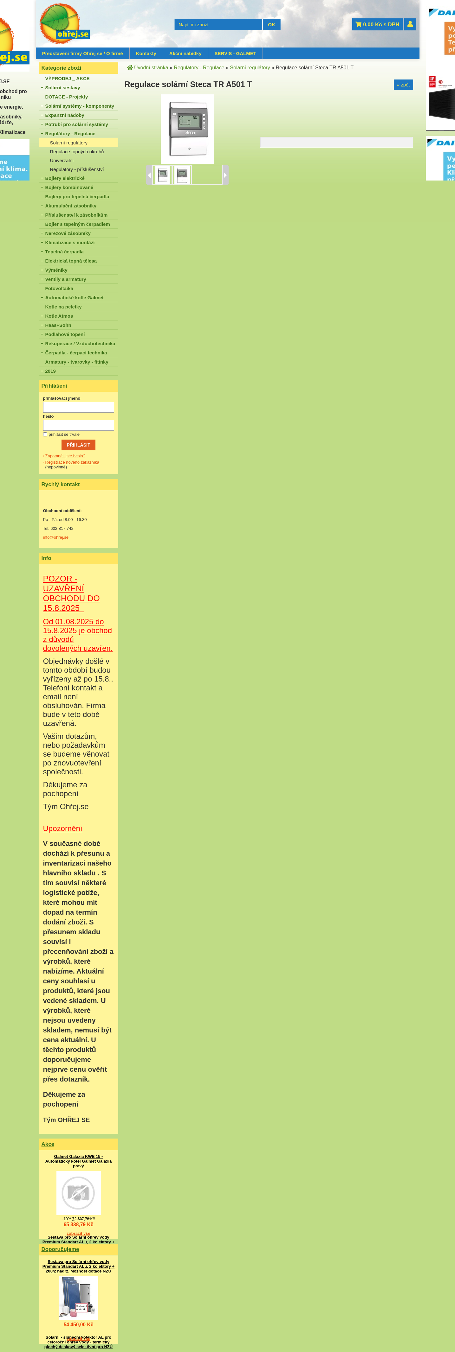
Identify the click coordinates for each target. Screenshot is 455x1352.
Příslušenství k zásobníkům (76, 215)
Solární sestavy (62, 87)
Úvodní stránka (151, 67)
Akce (48, 1144)
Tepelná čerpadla (64, 251)
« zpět (403, 84)
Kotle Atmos (59, 316)
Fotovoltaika (59, 288)
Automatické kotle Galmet (74, 297)
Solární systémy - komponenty (79, 106)
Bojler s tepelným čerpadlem (77, 224)
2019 (50, 371)
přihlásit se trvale (64, 434)
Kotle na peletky (63, 306)
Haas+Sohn (58, 325)
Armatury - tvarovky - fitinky (76, 362)
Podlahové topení (65, 334)
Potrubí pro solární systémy (76, 124)
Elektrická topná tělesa (71, 260)
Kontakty (146, 53)
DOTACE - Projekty (66, 96)
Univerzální (62, 160)
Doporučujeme (60, 1249)
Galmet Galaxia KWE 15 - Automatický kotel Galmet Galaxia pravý (78, 1161)
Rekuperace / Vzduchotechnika (80, 343)
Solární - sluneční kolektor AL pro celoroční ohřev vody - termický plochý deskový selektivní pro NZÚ (78, 1342)
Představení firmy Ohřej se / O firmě (82, 53)
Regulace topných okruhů (77, 151)
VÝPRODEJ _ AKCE (67, 78)
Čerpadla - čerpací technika (76, 352)
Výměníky (56, 270)
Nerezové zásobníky (68, 233)
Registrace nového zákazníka (72, 462)
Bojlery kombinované (69, 187)
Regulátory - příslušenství (77, 169)
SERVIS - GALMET (235, 53)
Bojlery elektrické (65, 178)
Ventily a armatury (65, 279)
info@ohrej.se (55, 537)
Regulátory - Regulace (70, 133)
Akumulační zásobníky (71, 205)
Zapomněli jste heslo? (65, 456)
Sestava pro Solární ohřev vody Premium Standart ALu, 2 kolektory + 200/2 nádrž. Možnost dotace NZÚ (78, 1242)
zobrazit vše (78, 1233)
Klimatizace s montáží (70, 242)
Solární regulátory (69, 142)
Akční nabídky (185, 53)
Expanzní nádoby (64, 115)
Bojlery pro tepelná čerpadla (77, 196)
